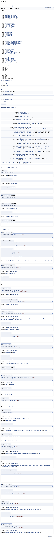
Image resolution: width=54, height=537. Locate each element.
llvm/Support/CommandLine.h (10, 56)
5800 (8, 294)
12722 (8, 216)
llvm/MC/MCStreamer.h (9, 48)
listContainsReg (21, 148)
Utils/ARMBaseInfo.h (9, 19)
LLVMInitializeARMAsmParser (23, 162)
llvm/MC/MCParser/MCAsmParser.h (11, 40)
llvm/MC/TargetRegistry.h (10, 51)
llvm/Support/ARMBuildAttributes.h (12, 52)
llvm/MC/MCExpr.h (8, 34)
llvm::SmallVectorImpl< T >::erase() (33, 509)
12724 (8, 191)
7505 (8, 451)
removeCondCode (21, 142)
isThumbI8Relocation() (10, 406)
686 (7, 208)
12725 (8, 200)
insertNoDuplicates (22, 128)
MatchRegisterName (21, 117)
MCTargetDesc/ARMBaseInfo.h (10, 14)
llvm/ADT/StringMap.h (9, 27)
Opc (30, 155)
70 (7, 175)
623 (7, 183)
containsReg (30, 147)
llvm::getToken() (23, 318)
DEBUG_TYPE (7, 91)
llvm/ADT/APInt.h (8, 22)
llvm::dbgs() (7, 371)
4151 (8, 416)
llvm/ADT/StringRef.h (9, 28)
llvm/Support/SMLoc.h (9, 61)
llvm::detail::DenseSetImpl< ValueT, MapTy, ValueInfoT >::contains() (17, 418)
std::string (15, 158)
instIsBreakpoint (21, 150)
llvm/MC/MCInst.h (8, 35)
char (38, 123)
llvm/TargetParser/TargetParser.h (12, 65)
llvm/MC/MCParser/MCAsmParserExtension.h (13, 41)
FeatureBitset (42, 139)
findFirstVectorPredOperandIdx (24, 152)
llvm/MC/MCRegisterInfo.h (10, 45)
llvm (7, 85)
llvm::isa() (7, 404)
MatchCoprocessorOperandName (24, 123)
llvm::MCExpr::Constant (9, 318)
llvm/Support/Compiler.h (10, 57)
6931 (8, 271)
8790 (8, 338)
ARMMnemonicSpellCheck (22, 158)
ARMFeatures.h (8, 11)
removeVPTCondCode (21, 144)
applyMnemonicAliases (22, 139)
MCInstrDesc (36, 152)
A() (5, 465)
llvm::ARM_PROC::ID (29, 318)
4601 (8, 382)
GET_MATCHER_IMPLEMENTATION (23, 115)
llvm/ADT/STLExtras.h (9, 23)
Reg (30, 127)
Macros (50, 7)
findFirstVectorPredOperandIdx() (11, 440)
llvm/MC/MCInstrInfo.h (9, 37)
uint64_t (18, 369)
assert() (6, 430)
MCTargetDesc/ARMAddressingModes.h (12, 13)
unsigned (40, 128)
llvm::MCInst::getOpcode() (9, 394)
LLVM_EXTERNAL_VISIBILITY (10, 162)
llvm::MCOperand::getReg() (37, 260)
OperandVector (31, 131)
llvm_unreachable (12, 329)
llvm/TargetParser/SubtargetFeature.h (12, 63)
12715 (8, 463)
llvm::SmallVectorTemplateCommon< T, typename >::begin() (15, 509)
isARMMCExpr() (17, 430)
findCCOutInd (20, 132)
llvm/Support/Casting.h (9, 54)
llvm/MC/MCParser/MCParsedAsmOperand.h (13, 43)
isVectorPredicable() (9, 308)
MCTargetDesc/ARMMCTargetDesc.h (11, 17)
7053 (8, 518)
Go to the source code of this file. (6, 80)
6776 (8, 496)
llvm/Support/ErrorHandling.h (11, 59)
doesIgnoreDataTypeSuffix (23, 138)
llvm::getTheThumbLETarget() (44, 465)
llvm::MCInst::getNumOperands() (16, 260)
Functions (52, 7)
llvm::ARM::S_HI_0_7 (23, 430)
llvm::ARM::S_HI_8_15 (31, 430)
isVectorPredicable (22, 154)
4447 (8, 480)
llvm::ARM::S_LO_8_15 (47, 430)
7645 (8, 402)
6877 (8, 428)
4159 (8, 316)
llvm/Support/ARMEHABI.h (10, 53)
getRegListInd (21, 151)
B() (6, 465)
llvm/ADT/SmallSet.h (9, 25)
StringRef (28, 117)
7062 (8, 507)
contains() (7, 329)
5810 (8, 282)
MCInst (21, 105)
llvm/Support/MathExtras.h (10, 60)
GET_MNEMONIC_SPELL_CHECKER (23, 116)
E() (5, 384)
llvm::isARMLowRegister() (47, 260)
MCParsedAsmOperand (27, 135)
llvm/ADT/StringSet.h (9, 30)
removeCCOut (20, 143)
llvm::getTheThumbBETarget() (33, 465)
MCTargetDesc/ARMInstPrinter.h (11, 15)
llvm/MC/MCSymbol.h (9, 50)
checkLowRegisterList (22, 146)
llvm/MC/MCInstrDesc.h (9, 36)
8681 (8, 350)
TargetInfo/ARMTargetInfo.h (10, 18)
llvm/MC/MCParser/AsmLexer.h (11, 39)
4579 (8, 327)
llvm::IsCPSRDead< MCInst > (11, 105)
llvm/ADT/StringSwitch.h (10, 31)
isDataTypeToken (21, 119)
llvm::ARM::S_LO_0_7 (38, 430)
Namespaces (46, 7)
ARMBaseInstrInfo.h (9, 10)
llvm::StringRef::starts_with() (10, 273)
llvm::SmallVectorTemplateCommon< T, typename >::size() (11, 319)
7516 (8, 392)
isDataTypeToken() (44, 318)
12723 (8, 224)
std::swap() (12, 384)
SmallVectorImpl (30, 128)
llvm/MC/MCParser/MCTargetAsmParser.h (12, 44)
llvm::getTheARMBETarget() (13, 465)
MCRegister (15, 117)
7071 (8, 530)
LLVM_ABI (3, 162)
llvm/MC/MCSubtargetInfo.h (10, 49)
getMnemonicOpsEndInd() (11, 420)
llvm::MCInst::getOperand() (27, 260)
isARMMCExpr (20, 135)
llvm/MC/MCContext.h (9, 33)
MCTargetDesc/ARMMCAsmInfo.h (11, 16)
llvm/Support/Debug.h (9, 58)
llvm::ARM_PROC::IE (36, 318)
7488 (8, 258)
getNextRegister (21, 127)
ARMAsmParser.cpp (13, 175)
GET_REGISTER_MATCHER (22, 112)
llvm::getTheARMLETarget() (23, 465)
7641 (8, 438)
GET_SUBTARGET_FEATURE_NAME (23, 113)
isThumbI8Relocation (22, 136)
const (19, 105)
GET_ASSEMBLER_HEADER (9, 99)
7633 (8, 304)
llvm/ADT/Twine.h (8, 32)
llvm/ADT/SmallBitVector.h (10, 24)
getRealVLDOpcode (21, 157)
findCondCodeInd (21, 131)
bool (4, 105)
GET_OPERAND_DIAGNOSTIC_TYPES (11, 92)
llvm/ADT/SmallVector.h (9, 26)
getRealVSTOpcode (21, 155)
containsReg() (7, 260)
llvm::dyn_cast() (16, 318)
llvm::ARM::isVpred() (8, 306)
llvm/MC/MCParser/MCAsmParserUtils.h (12, 42)
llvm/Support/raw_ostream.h (10, 62)
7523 (8, 361)
